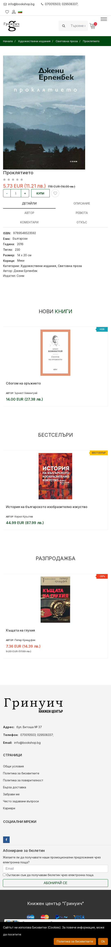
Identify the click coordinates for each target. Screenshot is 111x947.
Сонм (20, 275)
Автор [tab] (29, 213)
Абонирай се (55, 883)
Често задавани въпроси (21, 801)
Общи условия (13, 766)
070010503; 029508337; (59, 4)
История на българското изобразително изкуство (46, 507)
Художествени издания (38, 266)
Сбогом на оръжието (23, 383)
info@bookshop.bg (19, 4)
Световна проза (70, 266)
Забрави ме (11, 794)
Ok (103, 941)
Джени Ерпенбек (25, 271)
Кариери (9, 808)
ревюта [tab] (82, 213)
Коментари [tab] (29, 222)
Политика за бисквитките (21, 773)
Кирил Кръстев (24, 516)
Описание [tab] (81, 203)
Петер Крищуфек (25, 640)
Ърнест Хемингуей (26, 393)
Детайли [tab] (29, 203)
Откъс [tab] (82, 222)
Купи (40, 193)
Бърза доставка (14, 787)
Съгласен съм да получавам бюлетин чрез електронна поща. (48, 875)
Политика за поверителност (23, 780)
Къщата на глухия (20, 630)
